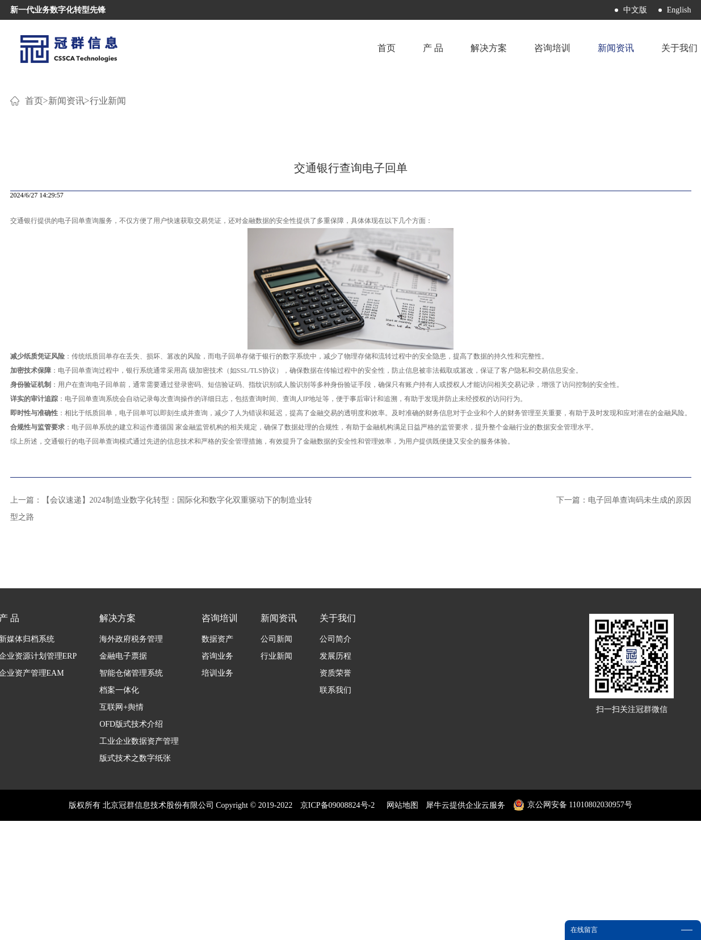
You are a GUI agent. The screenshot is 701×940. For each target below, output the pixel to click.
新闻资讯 (66, 238)
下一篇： (623, 637)
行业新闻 (108, 238)
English (679, 10)
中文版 (635, 10)
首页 (386, 48)
